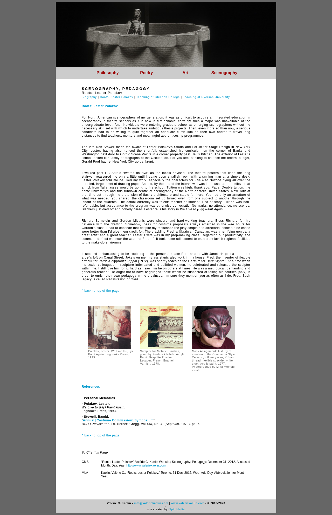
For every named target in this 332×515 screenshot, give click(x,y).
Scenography (224, 73)
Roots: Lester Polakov (116, 97)
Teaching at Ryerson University (206, 97)
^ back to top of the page (101, 291)
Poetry (146, 73)
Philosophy (107, 73)
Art (186, 73)
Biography (89, 97)
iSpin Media (177, 509)
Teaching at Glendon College (158, 97)
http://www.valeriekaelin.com (145, 465)
